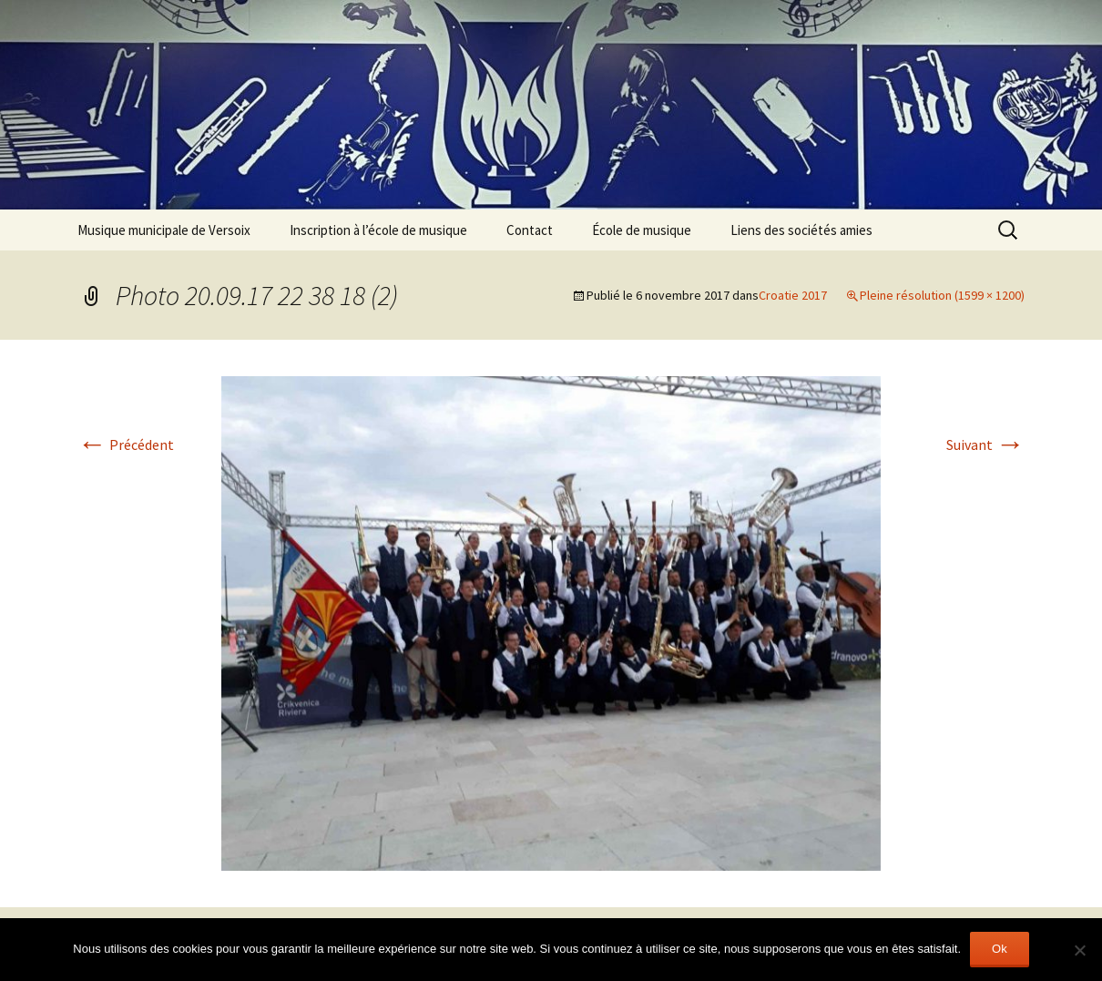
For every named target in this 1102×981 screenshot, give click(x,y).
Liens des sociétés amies (801, 230)
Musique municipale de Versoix (163, 230)
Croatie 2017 (793, 295)
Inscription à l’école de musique (378, 230)
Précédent (125, 444)
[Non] (1079, 950)
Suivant (985, 444)
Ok (999, 948)
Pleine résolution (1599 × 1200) (942, 295)
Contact (529, 230)
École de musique (641, 230)
